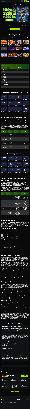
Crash (18, 37)
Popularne (4, 37)
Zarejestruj (25, 1)
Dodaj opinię (24, 375)
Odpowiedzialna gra (19, 400)
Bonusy (28, 400)
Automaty (26, 37)
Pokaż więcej (15, 391)
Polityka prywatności (18, 402)
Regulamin (18, 399)
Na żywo (11, 37)
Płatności (28, 399)
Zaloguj (22, 1)
